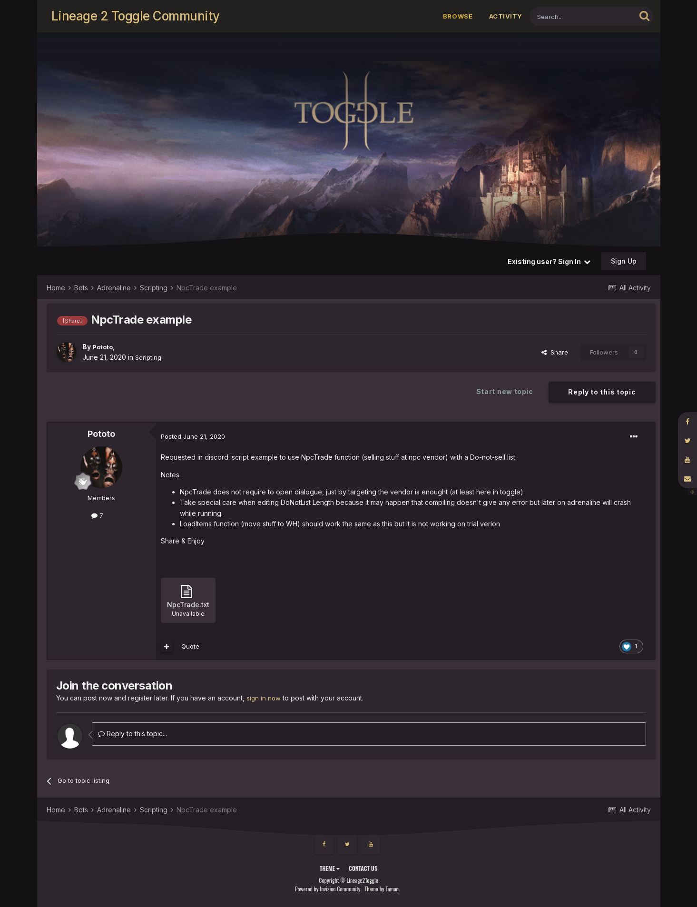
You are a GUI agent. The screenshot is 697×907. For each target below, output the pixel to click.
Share (554, 352)
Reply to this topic (602, 392)
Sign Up (624, 261)
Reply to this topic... (132, 734)
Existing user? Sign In (549, 261)
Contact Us (363, 868)
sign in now (264, 698)
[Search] (583, 16)
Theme (330, 868)
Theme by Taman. (382, 888)
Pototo (104, 347)
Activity (505, 16)
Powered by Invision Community (328, 888)
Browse (458, 16)
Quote (190, 646)
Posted (193, 436)
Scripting (149, 357)
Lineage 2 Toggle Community (135, 16)
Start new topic (505, 391)
